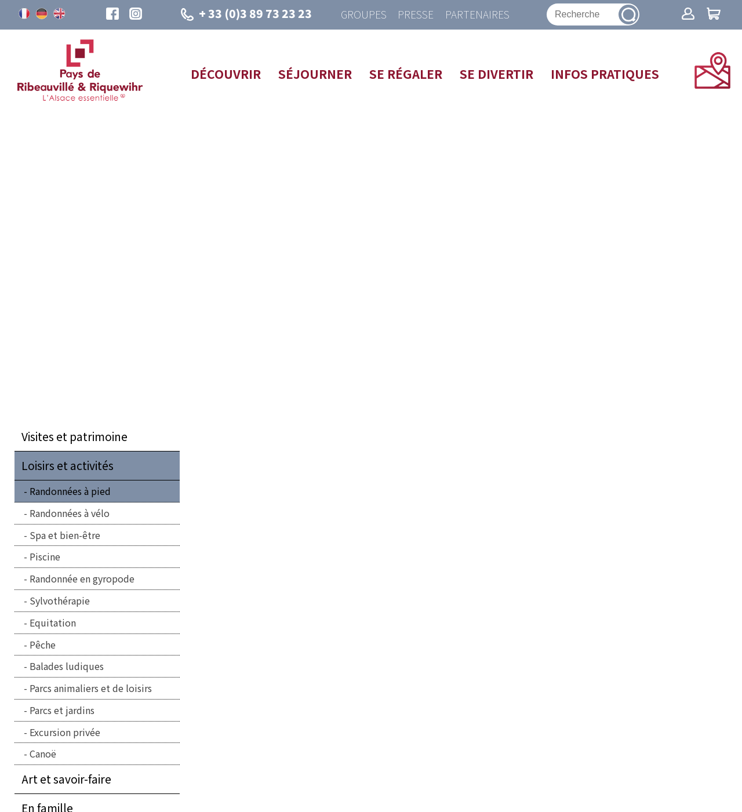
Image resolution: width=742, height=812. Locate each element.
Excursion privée (65, 733)
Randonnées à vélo (70, 513)
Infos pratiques (605, 74)
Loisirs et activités (67, 466)
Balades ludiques (67, 666)
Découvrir (226, 74)
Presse (416, 14)
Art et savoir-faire (66, 779)
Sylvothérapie (60, 601)
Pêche (43, 644)
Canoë (43, 754)
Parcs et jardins (62, 711)
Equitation (53, 623)
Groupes (363, 14)
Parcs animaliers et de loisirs (91, 689)
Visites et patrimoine (74, 437)
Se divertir (496, 74)
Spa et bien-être (65, 535)
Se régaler (405, 74)
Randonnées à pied (70, 491)
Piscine (45, 557)
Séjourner (315, 74)
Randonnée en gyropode (82, 579)
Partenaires (477, 14)
